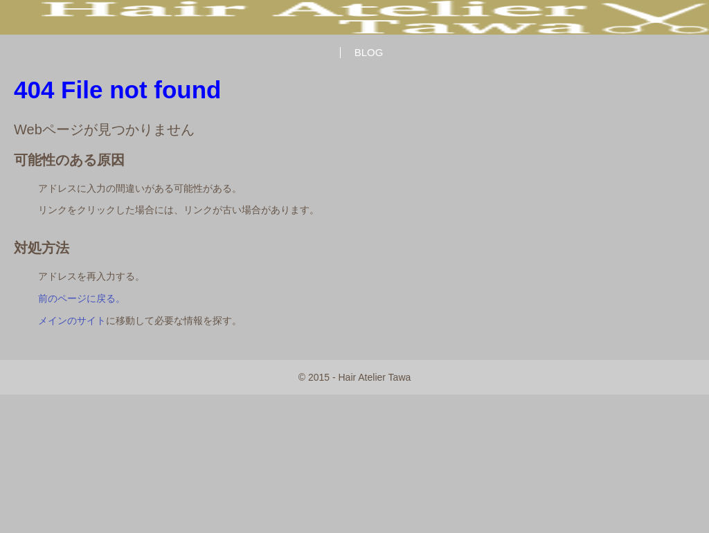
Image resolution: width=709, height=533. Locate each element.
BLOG (369, 52)
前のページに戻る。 (81, 298)
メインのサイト (72, 320)
